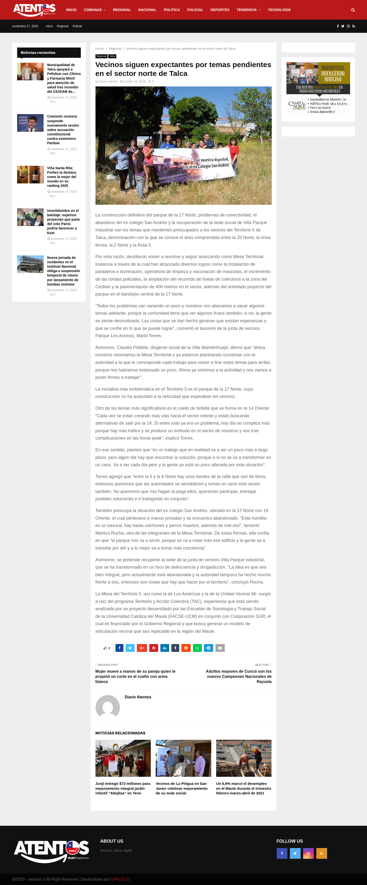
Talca (112, 56)
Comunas (93, 10)
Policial (195, 10)
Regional (122, 10)
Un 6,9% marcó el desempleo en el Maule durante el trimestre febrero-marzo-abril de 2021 (243, 788)
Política (172, 10)
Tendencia (247, 10)
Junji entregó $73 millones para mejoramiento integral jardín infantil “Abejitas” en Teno (122, 788)
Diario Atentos (109, 81)
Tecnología (279, 10)
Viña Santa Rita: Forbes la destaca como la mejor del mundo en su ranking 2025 (61, 177)
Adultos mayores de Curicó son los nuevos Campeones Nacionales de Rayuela (239, 676)
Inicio (71, 10)
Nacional (147, 10)
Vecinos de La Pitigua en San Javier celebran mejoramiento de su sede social (182, 788)
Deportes (220, 10)
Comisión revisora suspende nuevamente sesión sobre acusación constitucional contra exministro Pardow (63, 129)
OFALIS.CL (120, 879)
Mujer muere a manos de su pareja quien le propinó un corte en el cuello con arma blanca (135, 676)
